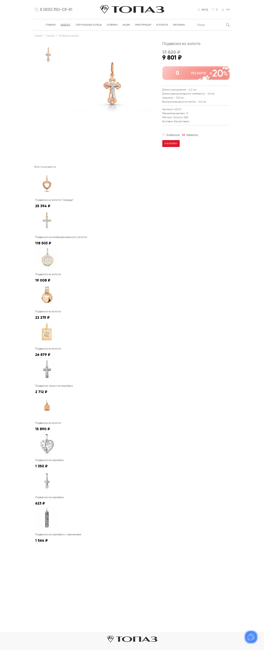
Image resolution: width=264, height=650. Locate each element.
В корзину (170, 143)
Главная (51, 25)
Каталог (66, 25)
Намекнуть (192, 135)
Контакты (162, 25)
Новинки (112, 25)
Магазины (179, 25)
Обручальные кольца (89, 25)
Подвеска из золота (69, 35)
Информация (143, 25)
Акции (126, 25)
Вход (205, 9)
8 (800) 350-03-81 (56, 9)
